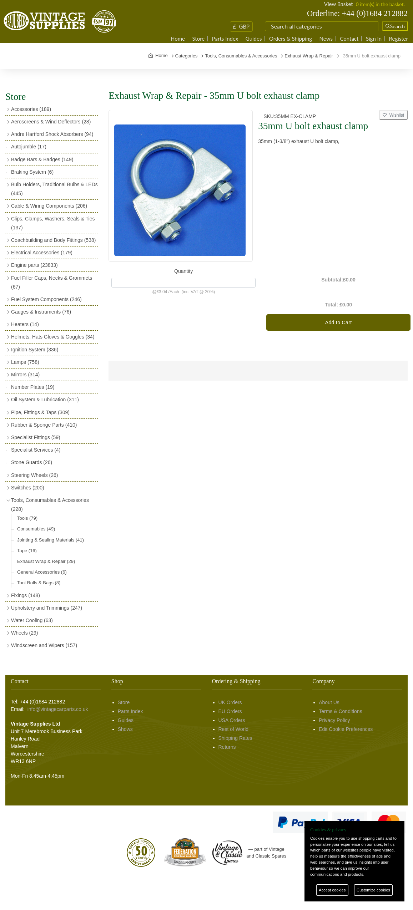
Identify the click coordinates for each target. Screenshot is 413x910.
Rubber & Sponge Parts (44, 425)
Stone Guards (31, 462)
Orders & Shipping (290, 38)
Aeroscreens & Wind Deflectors (51, 121)
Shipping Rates (235, 738)
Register (398, 38)
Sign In (374, 38)
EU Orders (230, 711)
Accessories (31, 109)
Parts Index (225, 38)
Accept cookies (332, 890)
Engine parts (34, 265)
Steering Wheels (34, 475)
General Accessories (42, 572)
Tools (27, 518)
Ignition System (34, 349)
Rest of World (233, 729)
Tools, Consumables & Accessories (50, 504)
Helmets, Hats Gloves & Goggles (52, 337)
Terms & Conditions (340, 711)
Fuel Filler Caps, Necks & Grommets (51, 282)
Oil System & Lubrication (45, 399)
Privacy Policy (334, 720)
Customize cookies (373, 890)
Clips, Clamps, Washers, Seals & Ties (53, 223)
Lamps (25, 362)
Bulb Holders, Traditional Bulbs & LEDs (54, 189)
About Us (329, 702)
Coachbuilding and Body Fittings (53, 240)
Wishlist (393, 115)
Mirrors (25, 374)
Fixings (25, 595)
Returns (227, 747)
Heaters (25, 324)
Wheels (24, 633)
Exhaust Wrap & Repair (46, 561)
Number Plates (32, 387)
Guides (254, 38)
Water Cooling (32, 620)
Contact (349, 38)
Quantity (183, 271)
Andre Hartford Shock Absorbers (52, 134)
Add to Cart (338, 322)
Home (178, 38)
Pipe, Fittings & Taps (40, 412)
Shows (125, 729)
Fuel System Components (46, 299)
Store (198, 38)
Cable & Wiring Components (49, 206)
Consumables (36, 529)
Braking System (32, 172)
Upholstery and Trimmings (46, 608)
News (326, 38)
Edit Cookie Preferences (346, 729)
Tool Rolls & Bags (38, 582)
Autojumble (28, 146)
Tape (27, 550)
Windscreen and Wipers (44, 645)
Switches (27, 487)
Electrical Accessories (41, 252)
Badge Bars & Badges (42, 159)
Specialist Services (36, 450)
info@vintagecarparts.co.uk (57, 709)
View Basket (338, 4)
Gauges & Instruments (41, 312)
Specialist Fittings (35, 437)
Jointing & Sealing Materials (50, 540)
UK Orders (230, 702)
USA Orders (231, 720)
